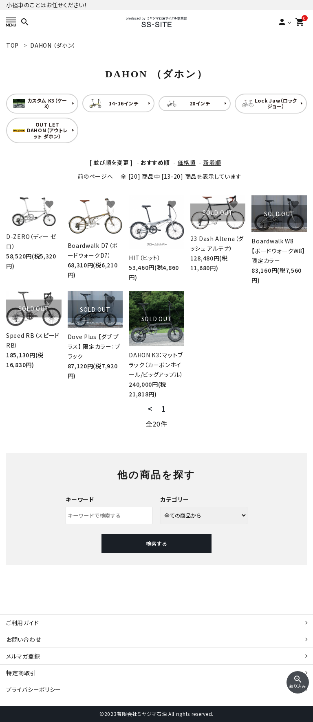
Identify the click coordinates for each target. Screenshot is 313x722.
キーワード (80, 499)
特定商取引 (21, 673)
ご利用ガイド (22, 623)
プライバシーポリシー (33, 689)
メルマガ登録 (23, 656)
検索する (156, 543)
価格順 (187, 162)
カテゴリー (175, 499)
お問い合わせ (23, 639)
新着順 (212, 162)
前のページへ (95, 176)
